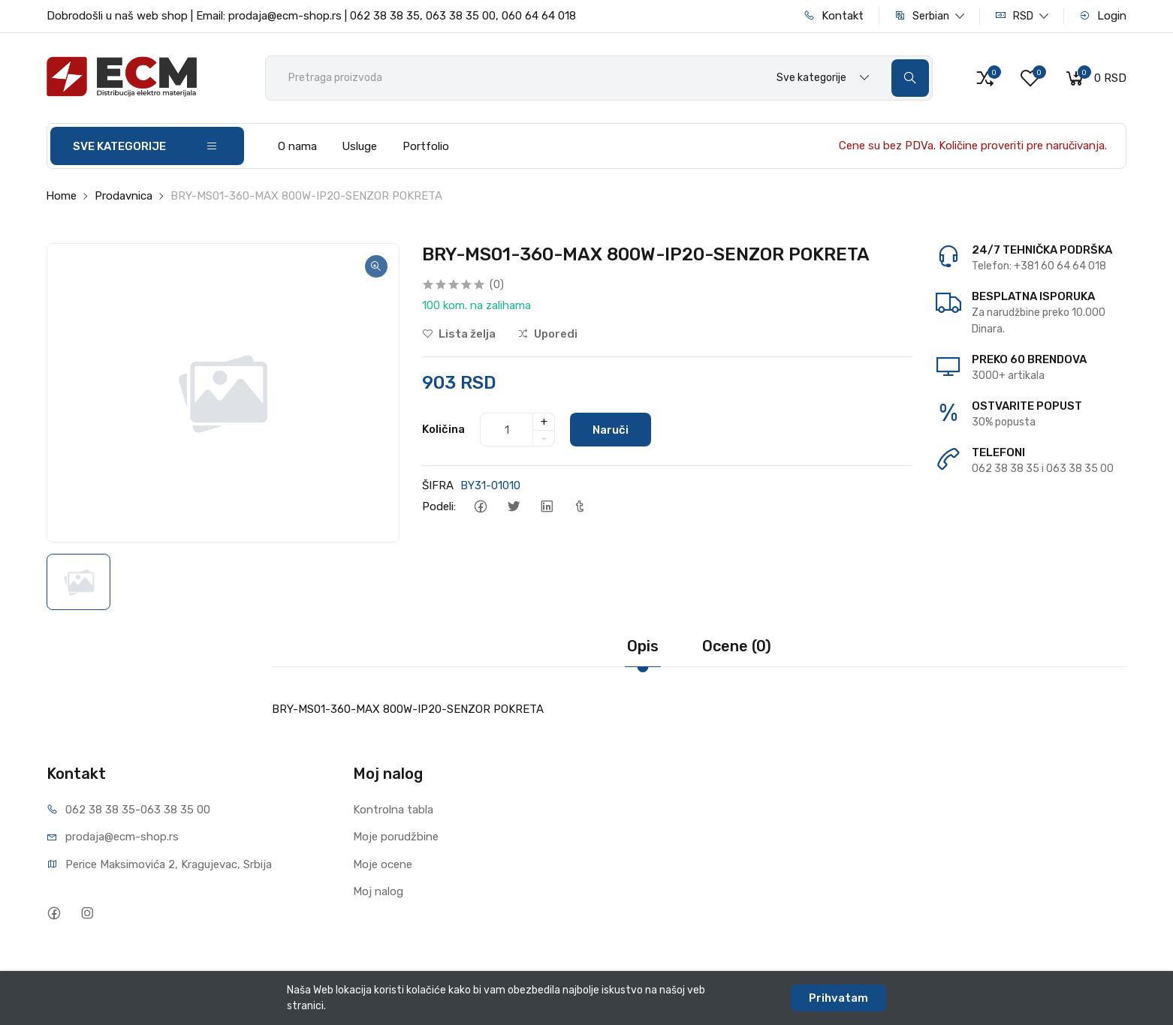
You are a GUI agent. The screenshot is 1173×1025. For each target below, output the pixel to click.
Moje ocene (382, 864)
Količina (443, 429)
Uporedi (547, 334)
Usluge (359, 146)
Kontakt (834, 16)
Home (61, 196)
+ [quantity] (544, 421)
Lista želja (459, 334)
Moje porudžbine (396, 836)
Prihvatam (838, 998)
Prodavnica (123, 196)
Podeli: (439, 506)
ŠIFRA (438, 485)
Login (1102, 16)
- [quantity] (544, 438)
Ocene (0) (736, 646)
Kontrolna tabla (393, 809)
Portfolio (426, 146)
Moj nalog (378, 891)
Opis (643, 646)
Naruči (611, 430)
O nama (297, 146)
